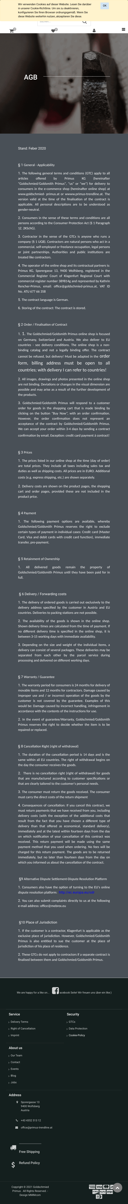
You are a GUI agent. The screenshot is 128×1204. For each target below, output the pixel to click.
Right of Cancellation (23, 1028)
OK (104, 5)
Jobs (14, 1082)
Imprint (15, 1035)
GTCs (72, 1021)
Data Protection (78, 1028)
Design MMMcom (30, 1195)
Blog (13, 1075)
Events (15, 1069)
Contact (15, 1062)
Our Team (16, 1055)
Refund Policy (29, 1163)
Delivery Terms (19, 1021)
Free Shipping (30, 1152)
